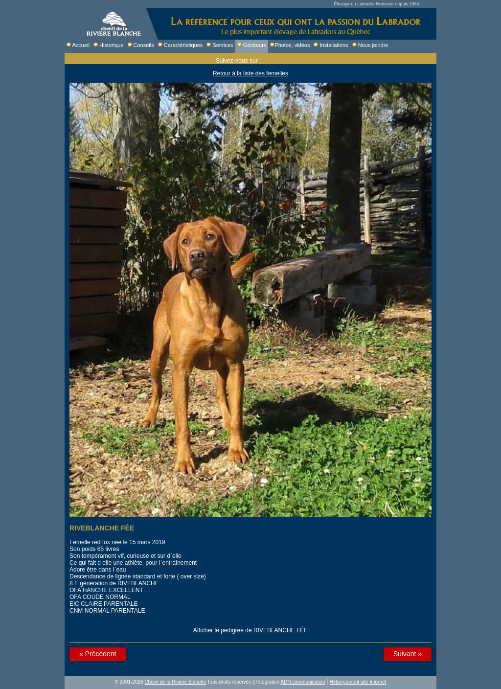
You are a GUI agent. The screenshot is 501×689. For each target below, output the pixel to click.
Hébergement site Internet (358, 682)
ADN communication (302, 682)
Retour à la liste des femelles (250, 73)
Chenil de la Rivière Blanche (175, 682)
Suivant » (407, 654)
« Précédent (97, 654)
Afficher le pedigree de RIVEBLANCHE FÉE (250, 630)
